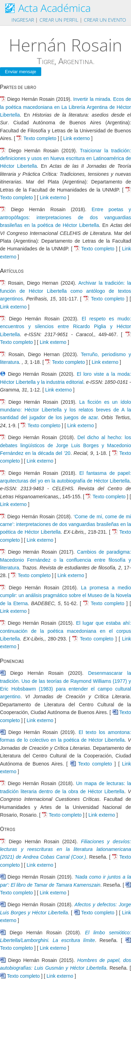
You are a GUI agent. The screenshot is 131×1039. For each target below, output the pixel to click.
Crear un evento (105, 19)
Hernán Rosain (65, 44)
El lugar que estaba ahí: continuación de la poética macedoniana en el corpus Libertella (65, 631)
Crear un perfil (58, 19)
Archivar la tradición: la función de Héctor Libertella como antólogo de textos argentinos (65, 291)
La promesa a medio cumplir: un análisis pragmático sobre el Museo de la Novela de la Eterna (65, 595)
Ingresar (23, 19)
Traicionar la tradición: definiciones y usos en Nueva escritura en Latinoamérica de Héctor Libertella (65, 158)
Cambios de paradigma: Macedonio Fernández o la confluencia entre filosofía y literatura (65, 559)
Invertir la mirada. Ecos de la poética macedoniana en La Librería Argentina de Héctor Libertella (65, 107)
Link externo (76, 138)
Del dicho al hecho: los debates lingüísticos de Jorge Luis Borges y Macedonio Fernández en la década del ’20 (65, 445)
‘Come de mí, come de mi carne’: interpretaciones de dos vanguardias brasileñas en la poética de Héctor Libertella (65, 524)
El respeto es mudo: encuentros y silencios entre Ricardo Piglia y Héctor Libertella (65, 326)
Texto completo (39, 138)
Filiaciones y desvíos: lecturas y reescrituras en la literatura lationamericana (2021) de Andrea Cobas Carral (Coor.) (65, 849)
